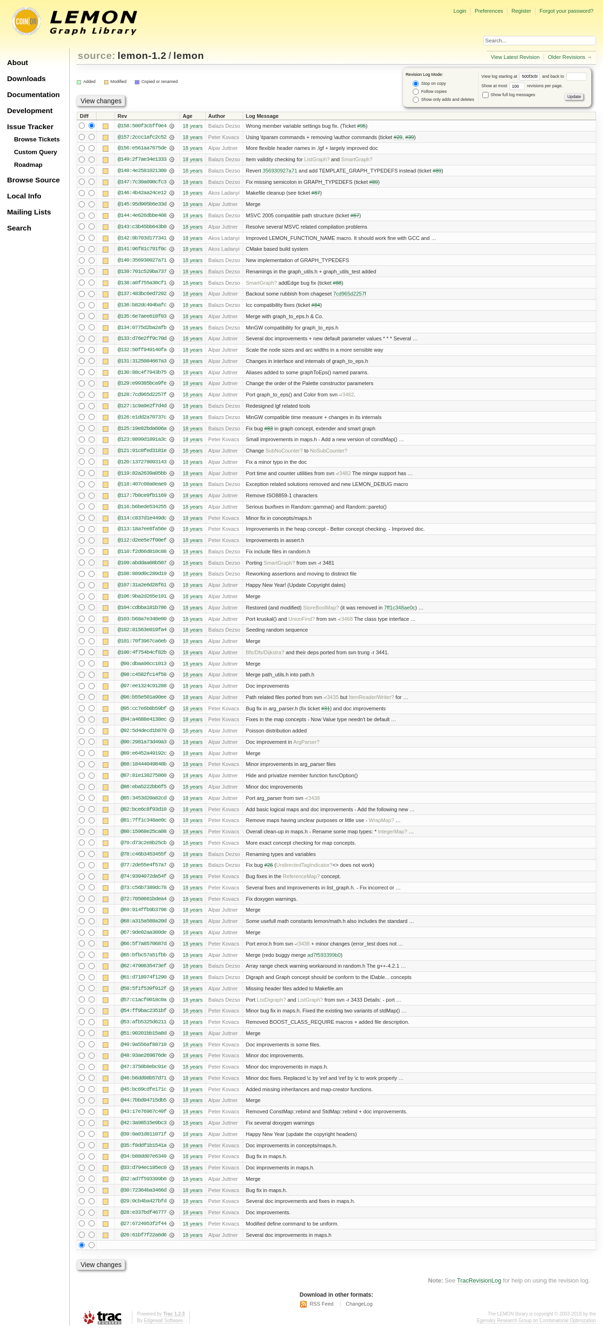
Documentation (33, 94)
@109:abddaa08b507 (142, 567)
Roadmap (28, 164)
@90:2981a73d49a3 (143, 748)
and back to (564, 76)
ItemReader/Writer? (371, 703)
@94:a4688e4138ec (143, 725)
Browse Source (33, 180)
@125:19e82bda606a (142, 431)
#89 (437, 171)
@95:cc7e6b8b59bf (143, 714)
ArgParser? (306, 748)
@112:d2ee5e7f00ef (142, 544)
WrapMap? (381, 827)
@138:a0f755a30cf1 (142, 284)
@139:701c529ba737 (142, 273)
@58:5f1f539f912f (143, 997)
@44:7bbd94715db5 (143, 1110)
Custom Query (35, 152)
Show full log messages (508, 94)
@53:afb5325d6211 (143, 1031)
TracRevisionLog (479, 1292)
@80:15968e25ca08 (143, 838)
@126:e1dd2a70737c (142, 420)
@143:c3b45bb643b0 (142, 227)
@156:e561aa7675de (142, 148)
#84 (315, 307)
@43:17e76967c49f (143, 1121)
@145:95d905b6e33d (142, 205)
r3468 (346, 623)
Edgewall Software (163, 1331)
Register (521, 11)
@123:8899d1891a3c (142, 442)
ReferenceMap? (301, 884)
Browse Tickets (37, 139)
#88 (337, 284)
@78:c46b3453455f (143, 861)
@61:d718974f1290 (143, 985)
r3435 (332, 703)
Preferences (489, 11)
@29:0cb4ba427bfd (143, 1212)
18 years (193, 126)
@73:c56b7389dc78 (143, 895)
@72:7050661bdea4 (143, 906)
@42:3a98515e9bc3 (143, 1132)
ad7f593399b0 (324, 963)
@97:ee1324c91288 (143, 691)
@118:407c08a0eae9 (142, 488)
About (17, 62)
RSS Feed (322, 1315)
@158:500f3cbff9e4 (142, 126)
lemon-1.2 (142, 55)
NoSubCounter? (328, 454)
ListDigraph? (271, 1008)
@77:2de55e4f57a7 (143, 872)
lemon (188, 55)
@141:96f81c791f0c (142, 250)
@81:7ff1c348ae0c (143, 827)
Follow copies (430, 92)
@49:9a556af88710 (143, 1053)
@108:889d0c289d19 (142, 578)
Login (459, 11)
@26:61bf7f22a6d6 (143, 1246)
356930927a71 (279, 171)
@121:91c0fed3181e (142, 454)
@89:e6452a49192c (143, 759)
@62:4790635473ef (143, 974)
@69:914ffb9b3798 (143, 917)
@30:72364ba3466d (143, 1200)
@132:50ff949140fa (142, 352)
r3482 (347, 397)
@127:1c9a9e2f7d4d (142, 408)
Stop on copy (429, 84)
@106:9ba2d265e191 (142, 601)
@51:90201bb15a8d (143, 1042)
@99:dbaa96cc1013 (143, 669)
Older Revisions (566, 57)
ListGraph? (317, 160)
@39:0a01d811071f (143, 1144)
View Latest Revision (515, 57)
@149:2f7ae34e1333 (142, 160)
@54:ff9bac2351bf (143, 1019)
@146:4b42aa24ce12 (142, 193)
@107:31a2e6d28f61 (142, 589)
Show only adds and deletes (443, 100)
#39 (409, 137)
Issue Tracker (30, 127)
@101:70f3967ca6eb (142, 646)
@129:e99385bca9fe (142, 386)
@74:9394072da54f (143, 884)
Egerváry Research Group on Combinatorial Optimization (536, 1331)
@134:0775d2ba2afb (142, 329)
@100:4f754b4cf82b (142, 657)
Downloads (26, 78)
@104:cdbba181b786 (142, 612)
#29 (398, 137)
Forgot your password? (566, 11)
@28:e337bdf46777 (143, 1223)
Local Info (24, 196)
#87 (315, 194)
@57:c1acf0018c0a (143, 1008)
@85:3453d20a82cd (143, 804)
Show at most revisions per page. (522, 85)
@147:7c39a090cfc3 (142, 182)
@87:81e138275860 (143, 782)
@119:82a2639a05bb (142, 476)
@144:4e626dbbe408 (142, 216)
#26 (268, 872)
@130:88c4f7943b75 (142, 374)
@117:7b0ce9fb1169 (142, 499)
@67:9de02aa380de (143, 940)
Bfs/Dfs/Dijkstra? (265, 657)
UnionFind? (301, 623)
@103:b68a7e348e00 (142, 623)
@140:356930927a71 (142, 261)
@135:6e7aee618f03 (142, 318)
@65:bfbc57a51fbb (143, 963)
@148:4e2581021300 (142, 171)
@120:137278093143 (142, 465)
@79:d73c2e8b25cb (143, 850)
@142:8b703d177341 (142, 239)
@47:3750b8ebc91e (143, 1076)
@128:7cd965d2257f (142, 397)
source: (96, 55)
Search (19, 228)
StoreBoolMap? (321, 612)
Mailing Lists (29, 212)
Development (30, 111)
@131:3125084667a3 (142, 363)
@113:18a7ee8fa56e (142, 533)
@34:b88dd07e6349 (143, 1166)
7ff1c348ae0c (399, 612)
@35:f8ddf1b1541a (143, 1155)
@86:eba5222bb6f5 (143, 793)
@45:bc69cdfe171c (143, 1098)
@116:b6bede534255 (142, 510)
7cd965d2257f (349, 295)
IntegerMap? (392, 838)
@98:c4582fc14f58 (143, 680)
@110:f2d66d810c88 (142, 555)
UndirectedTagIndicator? (304, 872)
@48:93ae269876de (143, 1065)
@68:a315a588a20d (143, 929)
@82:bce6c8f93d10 (143, 816)
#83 (268, 431)
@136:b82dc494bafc (142, 307)
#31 (325, 714)
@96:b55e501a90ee (143, 703)
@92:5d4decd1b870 (143, 736)
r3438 (313, 804)
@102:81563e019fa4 (142, 635)
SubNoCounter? (283, 454)
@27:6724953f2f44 (143, 1234)
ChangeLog (359, 1315)
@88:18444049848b (143, 770)
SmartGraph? (356, 160)
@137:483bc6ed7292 (142, 295)
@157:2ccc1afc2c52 (142, 137)
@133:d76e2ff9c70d (142, 341)
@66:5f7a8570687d (143, 951)
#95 (361, 126)
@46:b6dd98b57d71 (143, 1087)
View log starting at (511, 76)
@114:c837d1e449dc (142, 522)
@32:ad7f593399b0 (143, 1189)
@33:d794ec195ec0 (143, 1178)
